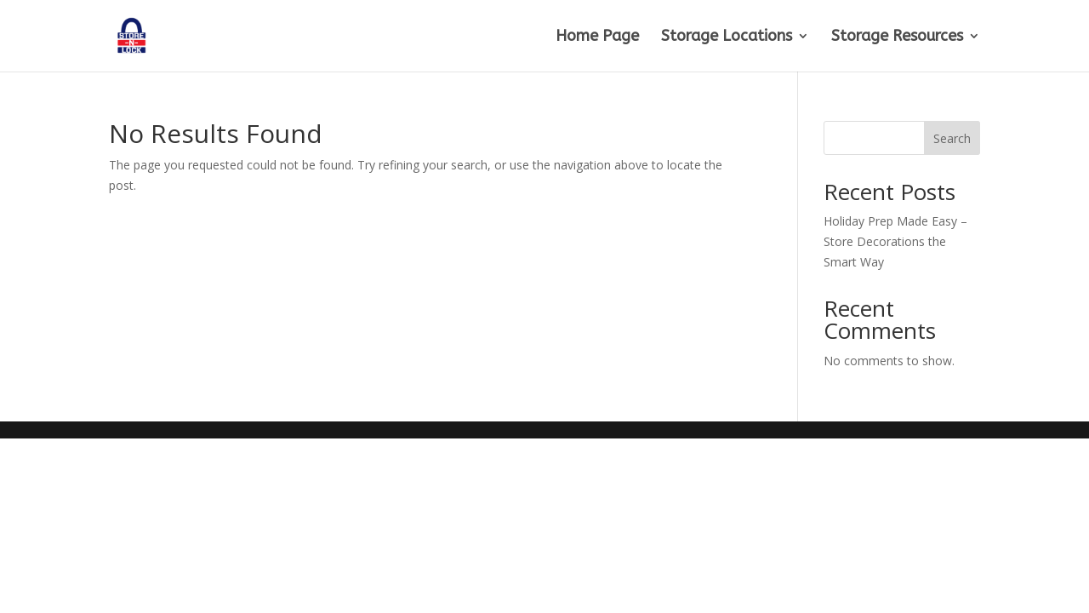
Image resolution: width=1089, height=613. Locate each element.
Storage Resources (897, 37)
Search (952, 138)
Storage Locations (726, 37)
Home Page (597, 37)
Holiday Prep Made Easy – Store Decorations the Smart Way (895, 241)
